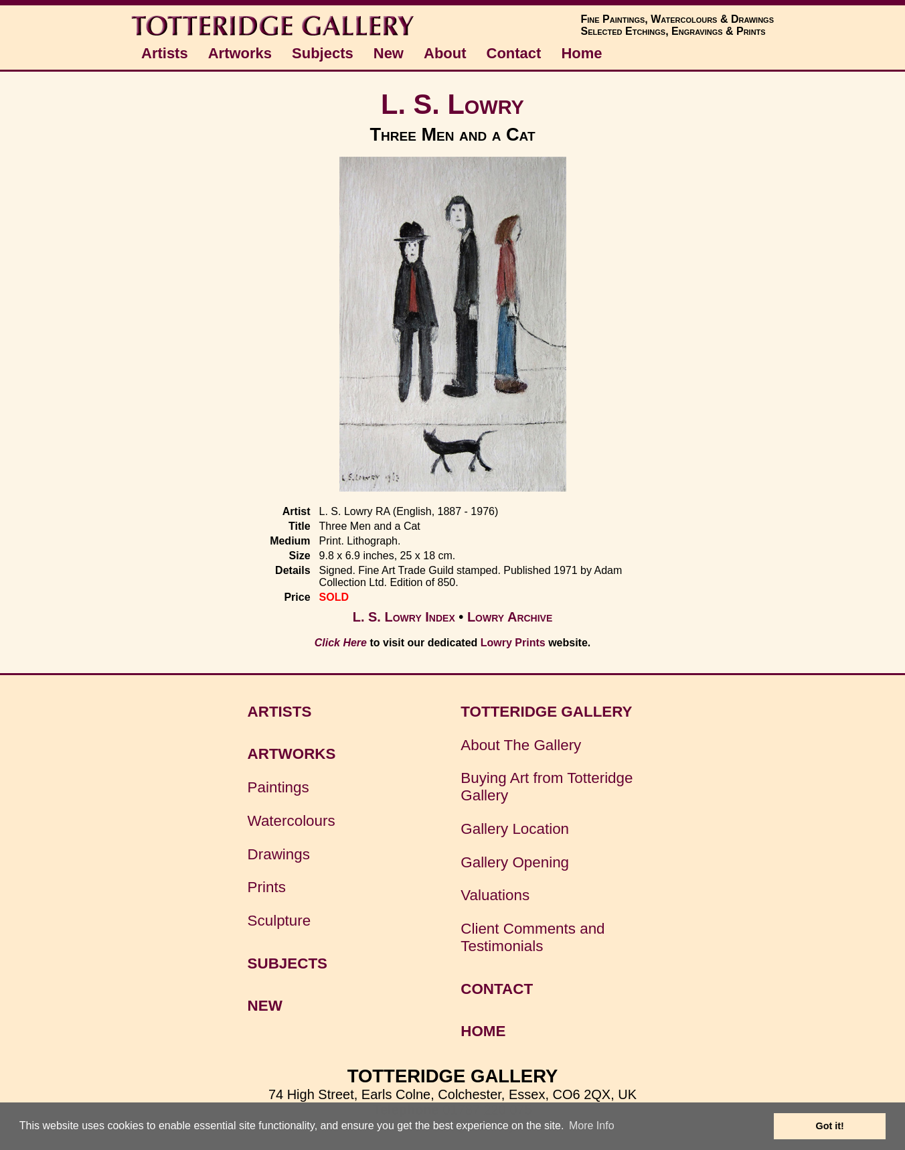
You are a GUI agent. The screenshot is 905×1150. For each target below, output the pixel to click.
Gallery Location (515, 828)
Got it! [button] (830, 1126)
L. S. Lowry (452, 104)
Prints (267, 887)
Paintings (278, 787)
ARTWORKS (292, 753)
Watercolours (291, 820)
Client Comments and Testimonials (532, 937)
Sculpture (279, 920)
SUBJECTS (287, 963)
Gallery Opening (515, 862)
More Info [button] (591, 1125)
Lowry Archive (509, 616)
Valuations (495, 895)
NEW (265, 1005)
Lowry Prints (513, 642)
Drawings (279, 854)
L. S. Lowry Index (404, 616)
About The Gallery (521, 745)
